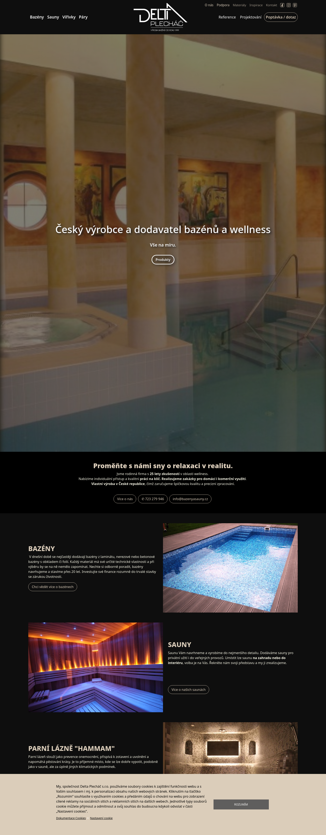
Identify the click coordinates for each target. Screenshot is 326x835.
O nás (209, 5)
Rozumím (241, 804)
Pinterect (295, 5)
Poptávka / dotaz (281, 17)
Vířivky (69, 17)
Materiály (239, 5)
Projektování (251, 17)
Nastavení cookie (101, 818)
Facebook (282, 5)
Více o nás (125, 499)
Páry (83, 17)
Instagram (289, 5)
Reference (227, 17)
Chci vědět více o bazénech (53, 586)
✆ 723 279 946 (153, 499)
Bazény (37, 17)
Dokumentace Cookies (71, 818)
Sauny (53, 17)
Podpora (223, 5)
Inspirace (256, 5)
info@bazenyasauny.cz (190, 499)
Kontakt (271, 5)
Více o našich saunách (189, 689)
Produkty (163, 259)
